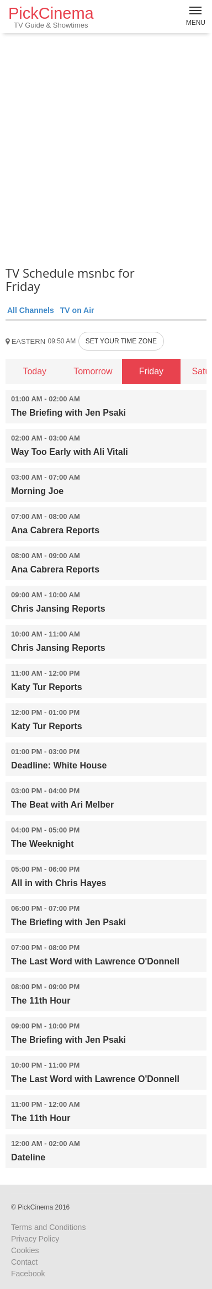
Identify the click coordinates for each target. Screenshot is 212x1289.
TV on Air (77, 310)
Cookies (25, 1250)
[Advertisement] (106, 147)
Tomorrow (92, 371)
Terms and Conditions (48, 1227)
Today (34, 371)
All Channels (30, 310)
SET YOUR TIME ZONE (121, 341)
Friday (151, 371)
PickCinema (51, 16)
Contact (24, 1262)
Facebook (28, 1273)
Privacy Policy (35, 1238)
